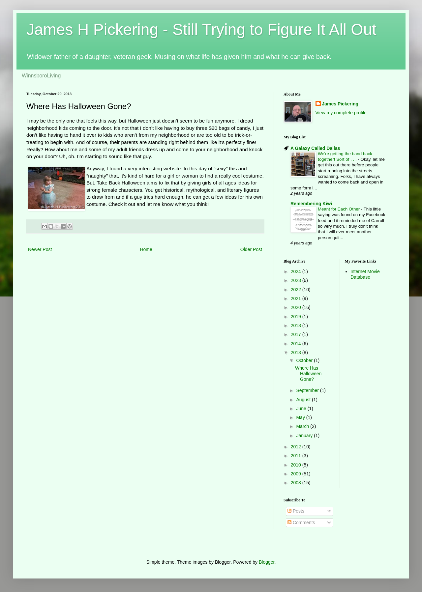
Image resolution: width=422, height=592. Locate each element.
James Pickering (340, 103)
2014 (296, 343)
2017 (296, 334)
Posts (295, 511)
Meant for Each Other (339, 209)
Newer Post (40, 249)
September (308, 390)
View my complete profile (341, 112)
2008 (296, 482)
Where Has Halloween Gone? (308, 373)
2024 (296, 271)
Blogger (266, 562)
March (303, 426)
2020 (296, 307)
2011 (296, 455)
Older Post (251, 249)
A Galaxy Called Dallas (315, 148)
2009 (296, 473)
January (305, 435)
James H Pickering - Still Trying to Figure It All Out (201, 29)
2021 (296, 298)
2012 (296, 446)
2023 (296, 280)
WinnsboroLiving (41, 75)
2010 (296, 464)
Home (146, 249)
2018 (296, 325)
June (301, 408)
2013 (296, 352)
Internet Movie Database (365, 274)
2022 (296, 289)
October (305, 360)
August (304, 399)
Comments (301, 522)
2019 (296, 316)
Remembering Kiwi (311, 203)
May (301, 417)
